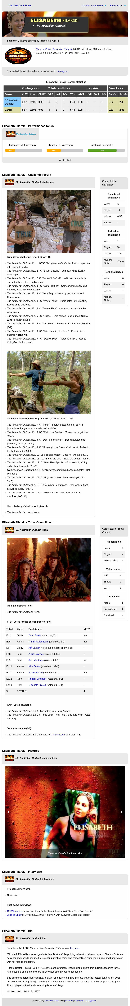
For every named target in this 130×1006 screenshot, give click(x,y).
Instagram (63, 71)
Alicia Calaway (36, 654)
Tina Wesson (58, 734)
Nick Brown (34, 666)
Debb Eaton (34, 635)
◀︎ (9, 811)
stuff (116, 5)
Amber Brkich (35, 672)
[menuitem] (93, 5)
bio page (74, 948)
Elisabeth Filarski (37, 685)
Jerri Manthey (35, 660)
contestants (92, 5)
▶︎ (123, 811)
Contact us (78, 1001)
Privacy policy (90, 1001)
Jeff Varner (34, 648)
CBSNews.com (15, 911)
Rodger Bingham (37, 679)
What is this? (65, 160)
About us (69, 1001)
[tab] (21, 134)
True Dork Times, (52, 1001)
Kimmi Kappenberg (38, 641)
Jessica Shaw (14, 915)
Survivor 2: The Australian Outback (54, 49)
